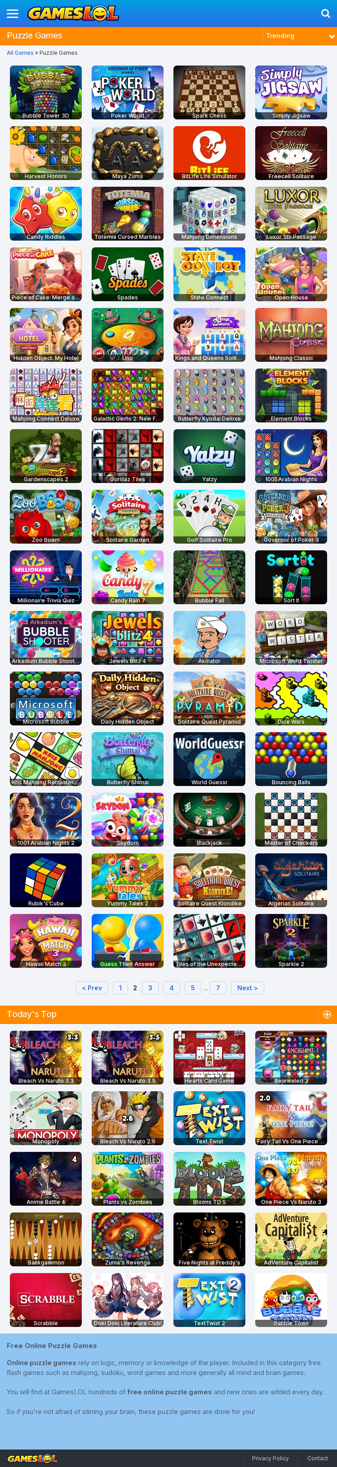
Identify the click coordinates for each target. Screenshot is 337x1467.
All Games (20, 52)
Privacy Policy (270, 1458)
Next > (247, 988)
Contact (317, 1458)
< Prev (92, 988)
